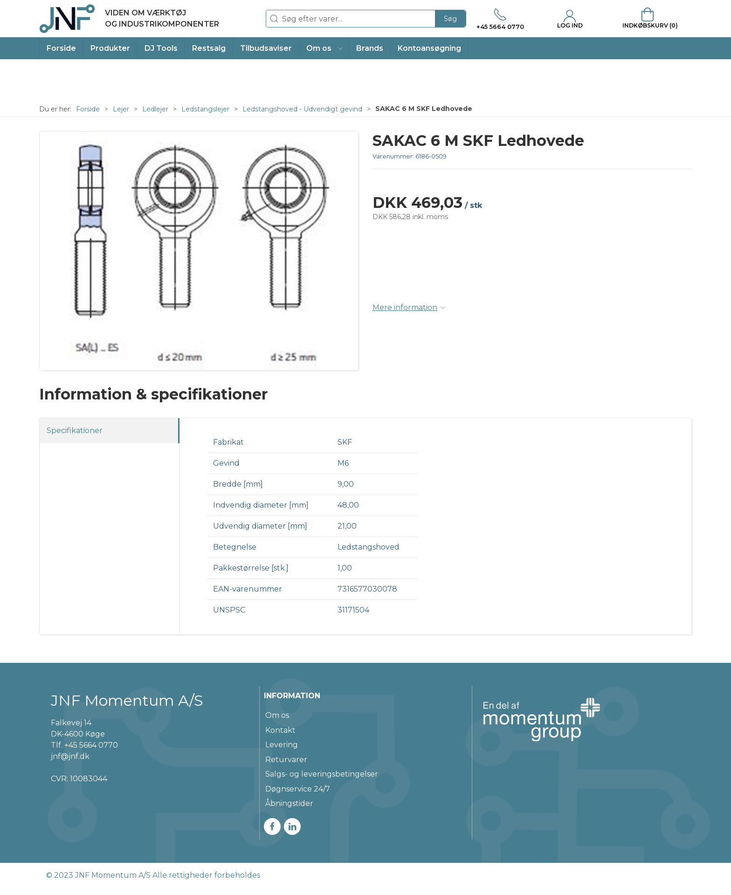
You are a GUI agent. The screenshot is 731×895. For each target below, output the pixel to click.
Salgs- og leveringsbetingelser (321, 774)
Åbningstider (289, 803)
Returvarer (286, 759)
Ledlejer (155, 109)
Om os (277, 715)
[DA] (129, 18)
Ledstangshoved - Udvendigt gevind (302, 109)
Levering (281, 744)
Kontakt (280, 730)
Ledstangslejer (205, 109)
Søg (450, 18)
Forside (88, 109)
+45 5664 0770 (91, 745)
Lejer (121, 109)
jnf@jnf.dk (70, 756)
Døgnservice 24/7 (297, 789)
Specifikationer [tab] (75, 430)
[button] (324, 48)
